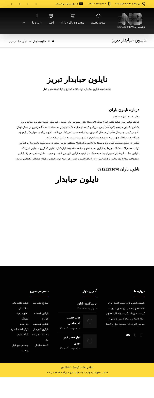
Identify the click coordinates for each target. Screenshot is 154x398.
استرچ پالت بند (41, 303)
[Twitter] (28, 4)
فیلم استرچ (22, 335)
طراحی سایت (86, 367)
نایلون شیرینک (41, 324)
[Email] (128, 335)
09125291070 (108, 169)
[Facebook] (36, 4)
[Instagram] (20, 4)
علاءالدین (66, 367)
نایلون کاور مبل (41, 330)
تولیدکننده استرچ (19, 330)
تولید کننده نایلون (86, 303)
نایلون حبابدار (77, 179)
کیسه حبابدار (42, 345)
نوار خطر (24, 324)
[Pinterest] (12, 4)
